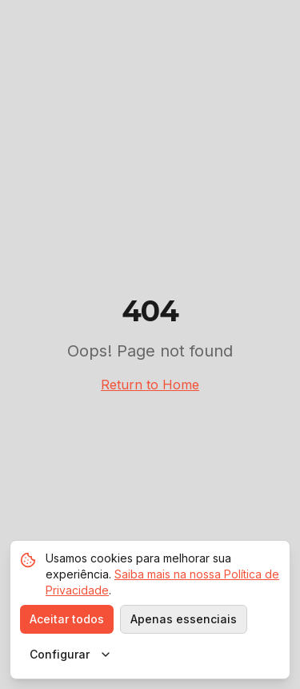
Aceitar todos (67, 619)
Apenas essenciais (183, 619)
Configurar (71, 654)
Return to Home (150, 385)
